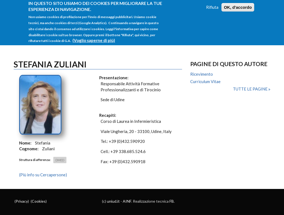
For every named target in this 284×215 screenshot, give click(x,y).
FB (171, 201)
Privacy (22, 201)
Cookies (39, 201)
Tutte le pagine (250, 88)
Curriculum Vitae (205, 81)
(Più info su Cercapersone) (43, 174)
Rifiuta (212, 3)
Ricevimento (201, 74)
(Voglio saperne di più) (93, 37)
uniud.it (113, 201)
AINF (127, 201)
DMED (59, 160)
